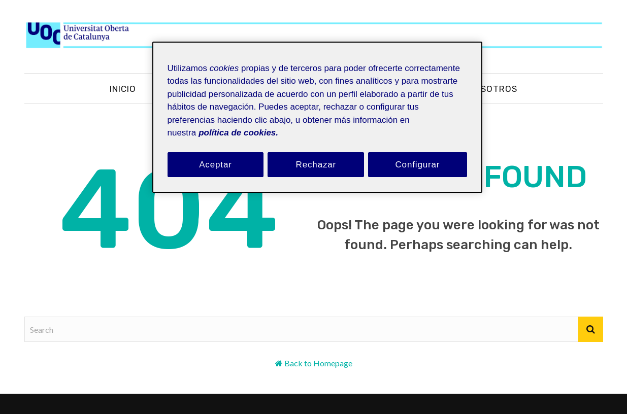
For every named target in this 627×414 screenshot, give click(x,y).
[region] (317, 117)
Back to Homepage (318, 363)
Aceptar (215, 164)
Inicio (123, 89)
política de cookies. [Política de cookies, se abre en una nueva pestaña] (238, 132)
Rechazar (316, 164)
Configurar (417, 164)
